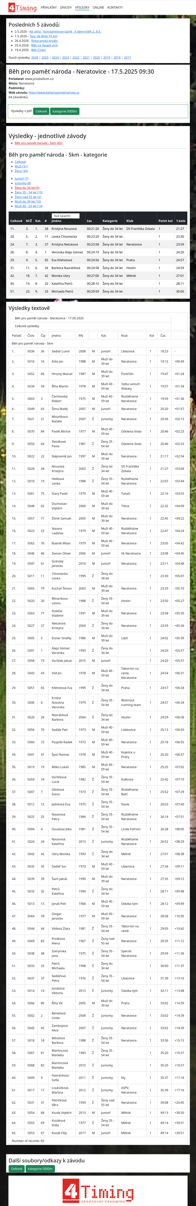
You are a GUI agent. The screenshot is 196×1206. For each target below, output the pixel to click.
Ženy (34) (21, 171)
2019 (106, 57)
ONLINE (98, 7)
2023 (65, 57)
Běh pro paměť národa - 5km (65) (38, 143)
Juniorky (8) (23, 183)
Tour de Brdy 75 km (43, 36)
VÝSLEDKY (82, 7)
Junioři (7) (22, 178)
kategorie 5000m (65, 111)
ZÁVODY (66, 7)
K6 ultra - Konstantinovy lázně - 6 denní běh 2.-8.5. (65, 31)
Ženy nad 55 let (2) (28, 197)
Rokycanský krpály (44, 41)
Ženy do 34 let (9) (27, 188)
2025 (45, 57)
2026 (34, 57)
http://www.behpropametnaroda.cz (54, 92)
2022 (75, 57)
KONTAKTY (115, 7)
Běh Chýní (38, 50)
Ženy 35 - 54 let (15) (29, 192)
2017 (127, 57)
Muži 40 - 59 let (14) (28, 206)
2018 (117, 57)
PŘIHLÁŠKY (49, 7)
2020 (96, 57)
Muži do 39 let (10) (28, 201)
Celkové (41, 111)
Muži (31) (21, 166)
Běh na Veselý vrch (44, 45)
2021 (86, 57)
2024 (55, 57)
